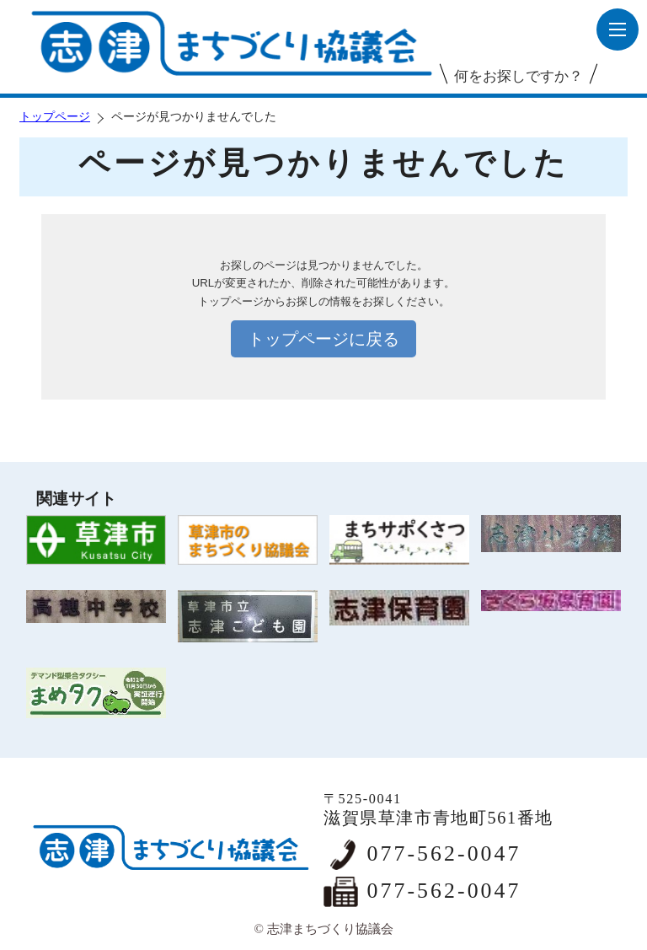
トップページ (54, 116)
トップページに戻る (323, 339)
